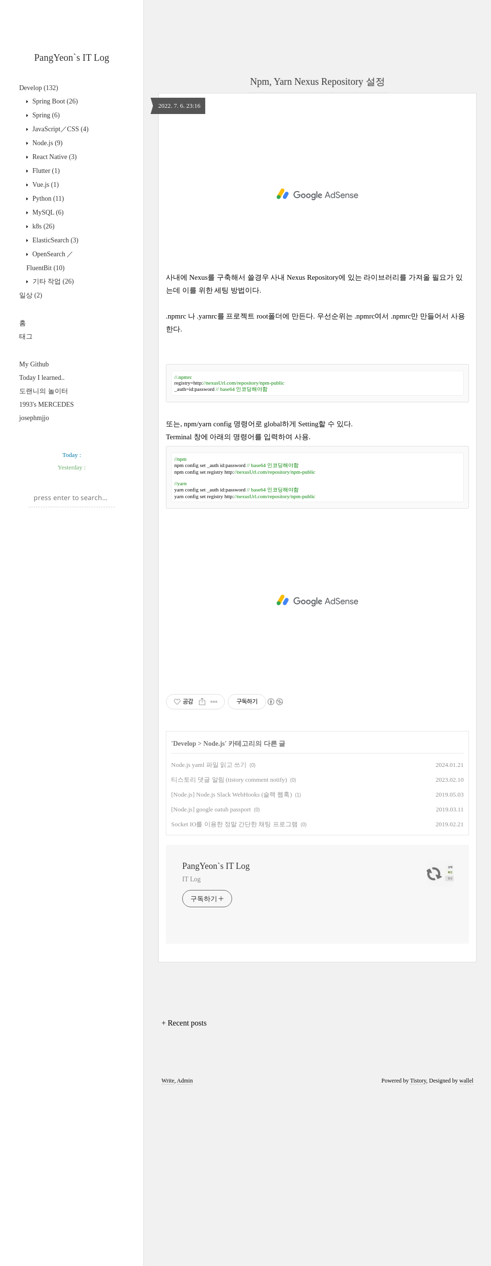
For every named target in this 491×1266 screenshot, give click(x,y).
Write (168, 1253)
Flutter (45, 170)
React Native (54, 156)
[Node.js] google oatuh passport (211, 981)
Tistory (418, 1253)
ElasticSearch (55, 240)
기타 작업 (52, 281)
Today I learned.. (42, 377)
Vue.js (45, 184)
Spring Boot (54, 101)
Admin (185, 1253)
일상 (30, 295)
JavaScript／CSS (60, 129)
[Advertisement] (71, 494)
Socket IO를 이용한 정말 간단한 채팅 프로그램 (234, 996)
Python (47, 198)
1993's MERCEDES (46, 404)
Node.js (47, 143)
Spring (45, 115)
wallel (466, 1253)
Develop (38, 87)
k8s (43, 226)
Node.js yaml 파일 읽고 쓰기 (208, 937)
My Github (34, 364)
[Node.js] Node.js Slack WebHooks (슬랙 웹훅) (231, 966)
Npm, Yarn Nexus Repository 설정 (317, 81)
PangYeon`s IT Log (71, 57)
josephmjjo (34, 418)
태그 (26, 336)
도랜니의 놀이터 (43, 391)
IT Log (191, 1051)
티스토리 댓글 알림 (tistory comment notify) (229, 952)
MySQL (47, 212)
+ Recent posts (184, 1195)
